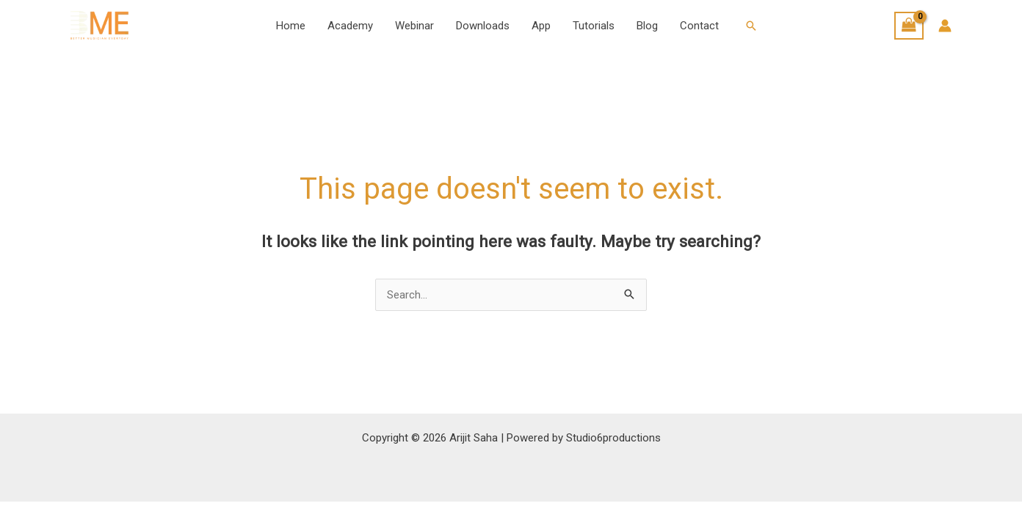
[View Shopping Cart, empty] (909, 26)
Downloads (483, 25)
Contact (699, 25)
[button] (751, 25)
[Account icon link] (945, 25)
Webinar (414, 25)
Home (290, 25)
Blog (647, 25)
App (541, 25)
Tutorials (594, 25)
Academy (350, 25)
